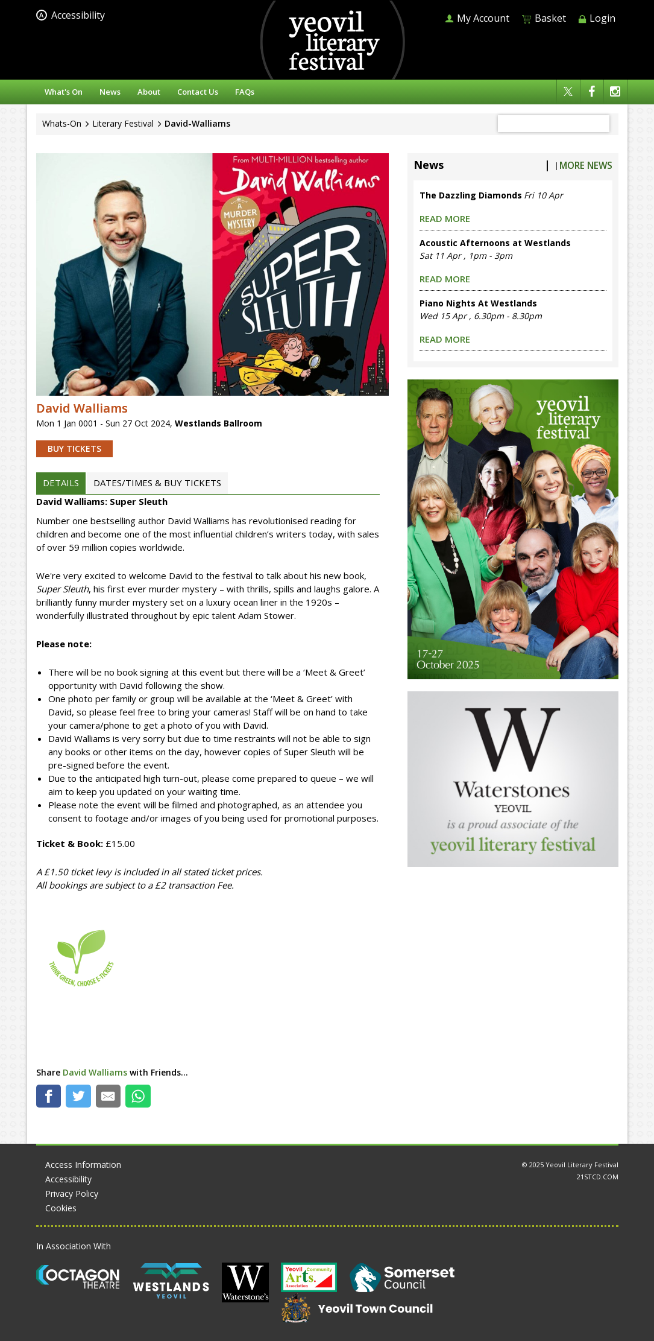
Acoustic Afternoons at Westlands (495, 243)
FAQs (244, 91)
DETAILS (61, 483)
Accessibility (70, 15)
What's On (64, 91)
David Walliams (95, 1072)
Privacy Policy (71, 1193)
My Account (477, 18)
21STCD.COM (597, 1176)
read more (445, 218)
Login (596, 18)
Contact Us (197, 91)
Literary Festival (123, 123)
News (110, 91)
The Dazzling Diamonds (471, 195)
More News (585, 165)
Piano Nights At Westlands (478, 303)
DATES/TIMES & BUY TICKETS (157, 483)
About (148, 91)
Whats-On (61, 123)
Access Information (83, 1164)
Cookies (61, 1208)
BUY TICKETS (74, 448)
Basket (543, 18)
